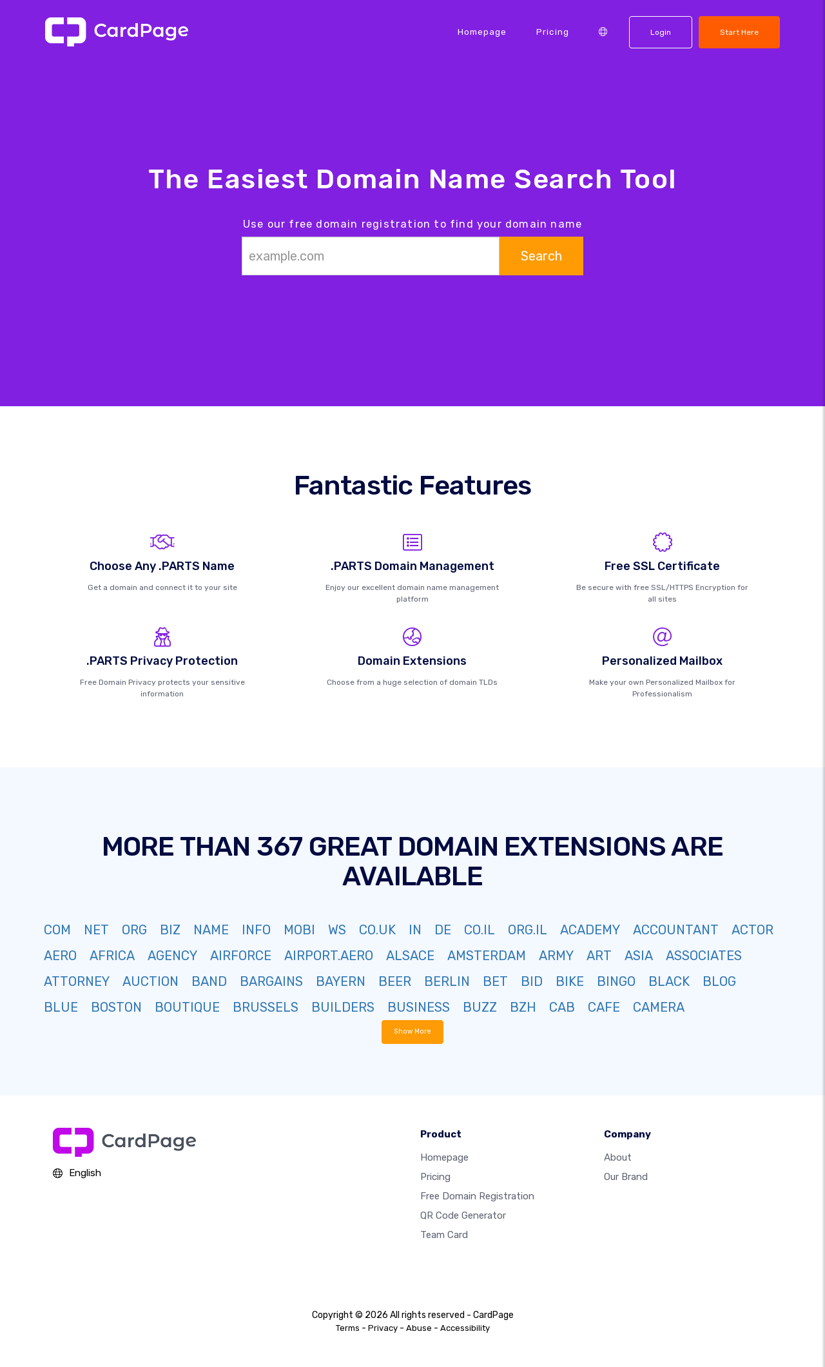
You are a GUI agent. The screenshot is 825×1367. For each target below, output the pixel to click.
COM (57, 930)
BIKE (570, 981)
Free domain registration (477, 1196)
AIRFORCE (240, 955)
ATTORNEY (77, 981)
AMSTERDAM (486, 955)
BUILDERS (342, 1007)
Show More (413, 1031)
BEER (394, 981)
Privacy (383, 1328)
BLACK (669, 981)
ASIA (639, 955)
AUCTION (150, 981)
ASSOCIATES (704, 955)
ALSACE (410, 955)
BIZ (170, 930)
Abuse (419, 1328)
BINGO (616, 981)
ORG (134, 930)
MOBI (299, 930)
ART (599, 955)
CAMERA (658, 1007)
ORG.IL (527, 930)
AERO (60, 955)
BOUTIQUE (187, 1007)
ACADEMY (590, 930)
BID (532, 981)
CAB (562, 1007)
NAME (211, 930)
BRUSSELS (265, 1007)
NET (96, 930)
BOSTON (116, 1007)
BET (495, 981)
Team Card (444, 1235)
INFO (256, 930)
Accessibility (465, 1328)
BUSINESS (418, 1007)
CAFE (604, 1007)
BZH (523, 1007)
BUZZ (480, 1007)
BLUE (61, 1007)
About (618, 1157)
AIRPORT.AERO (328, 955)
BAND (209, 981)
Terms (348, 1328)
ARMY (556, 955)
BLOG (719, 981)
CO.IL (479, 930)
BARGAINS (271, 981)
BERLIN (447, 981)
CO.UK (377, 930)
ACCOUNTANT (676, 930)
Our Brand (626, 1177)
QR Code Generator (463, 1215)
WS (337, 930)
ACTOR (752, 930)
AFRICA (112, 955)
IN (415, 930)
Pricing (552, 31)
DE (442, 930)
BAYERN (340, 981)
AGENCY (172, 955)
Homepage (482, 31)
